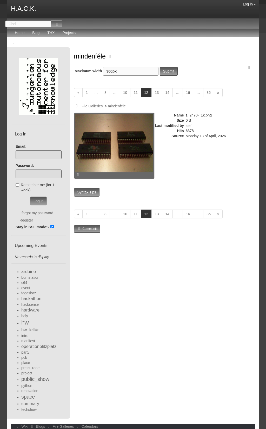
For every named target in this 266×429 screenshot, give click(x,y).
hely (24, 316)
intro (24, 336)
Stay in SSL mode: (32, 227)
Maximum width (117, 71)
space (28, 397)
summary (30, 403)
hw (25, 322)
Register (26, 220)
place (25, 363)
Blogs (37, 426)
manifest (28, 341)
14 (167, 92)
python (26, 386)
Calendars (86, 426)
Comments (87, 229)
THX (51, 33)
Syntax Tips (86, 192)
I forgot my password (36, 213)
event (25, 288)
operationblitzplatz (38, 346)
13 (157, 92)
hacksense (30, 304)
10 (125, 92)
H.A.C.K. (23, 8)
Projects (69, 33)
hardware (30, 310)
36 (209, 92)
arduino (28, 271)
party (25, 352)
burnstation (30, 277)
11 (136, 92)
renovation (29, 391)
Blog (35, 33)
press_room (31, 368)
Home (19, 33)
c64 (24, 283)
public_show (35, 379)
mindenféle (91, 56)
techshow (29, 409)
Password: (25, 166)
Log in (249, 4)
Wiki (22, 426)
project (26, 373)
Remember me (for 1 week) (35, 187)
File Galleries (92, 106)
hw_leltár (30, 329)
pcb (24, 357)
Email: (21, 146)
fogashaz (28, 293)
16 (188, 92)
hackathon (31, 298)
